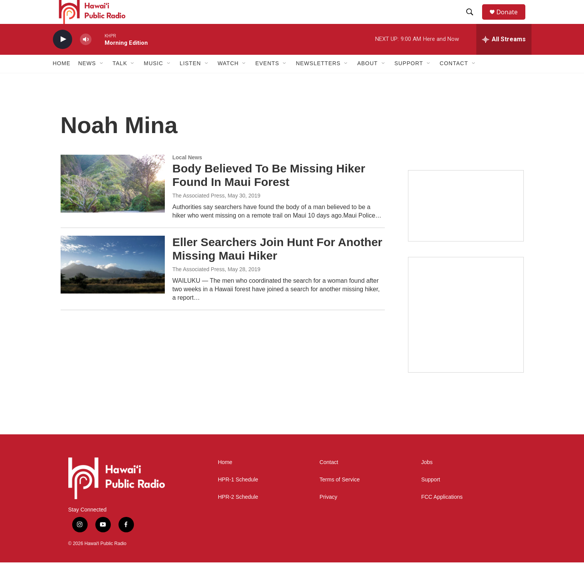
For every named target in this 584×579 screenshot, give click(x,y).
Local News (187, 174)
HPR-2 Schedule (238, 514)
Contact (329, 479)
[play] (62, 56)
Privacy (328, 514)
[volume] (85, 56)
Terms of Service (340, 496)
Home (62, 80)
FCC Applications (441, 514)
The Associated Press (199, 212)
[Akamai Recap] (465, 331)
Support (430, 496)
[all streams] (504, 56)
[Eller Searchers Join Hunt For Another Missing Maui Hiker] (113, 281)
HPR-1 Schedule (238, 496)
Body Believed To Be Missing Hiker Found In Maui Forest (269, 192)
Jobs (427, 479)
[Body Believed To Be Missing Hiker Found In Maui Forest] (113, 200)
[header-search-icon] (473, 20)
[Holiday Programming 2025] (465, 222)
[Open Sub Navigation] (102, 80)
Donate (512, 20)
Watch (228, 80)
